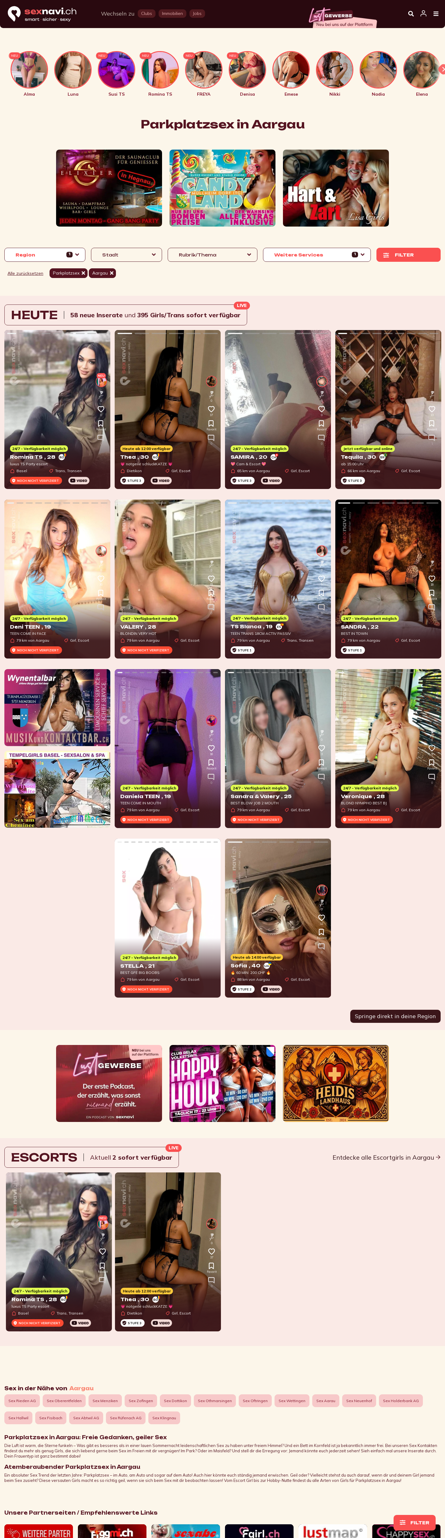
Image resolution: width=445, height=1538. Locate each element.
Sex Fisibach (50, 1418)
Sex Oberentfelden (64, 1400)
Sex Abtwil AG (86, 1418)
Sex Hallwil (18, 1418)
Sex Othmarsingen (215, 1400)
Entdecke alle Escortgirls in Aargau (387, 1157)
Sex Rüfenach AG (125, 1418)
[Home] (48, 14)
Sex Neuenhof (359, 1400)
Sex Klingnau (164, 1418)
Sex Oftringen (255, 1400)
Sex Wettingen (292, 1400)
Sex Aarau (325, 1400)
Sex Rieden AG (22, 1400)
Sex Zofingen (141, 1400)
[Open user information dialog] (423, 14)
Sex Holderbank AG (401, 1400)
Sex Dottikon (175, 1400)
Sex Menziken (105, 1400)
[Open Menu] (436, 14)
